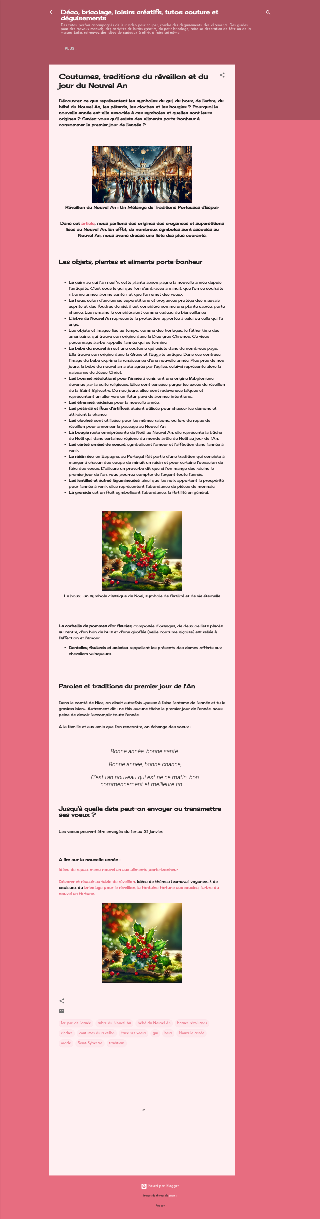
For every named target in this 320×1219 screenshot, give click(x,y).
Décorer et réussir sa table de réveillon (97, 881)
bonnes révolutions (192, 1023)
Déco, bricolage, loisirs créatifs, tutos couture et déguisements (139, 15)
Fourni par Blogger (160, 1186)
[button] (222, 76)
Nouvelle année (191, 1033)
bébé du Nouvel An (154, 1023)
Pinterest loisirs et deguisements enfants (110, 48)
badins (173, 1195)
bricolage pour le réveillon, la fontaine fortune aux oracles (141, 887)
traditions (116, 1043)
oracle (66, 1043)
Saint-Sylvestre (90, 1043)
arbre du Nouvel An (114, 1023)
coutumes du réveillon (96, 1033)
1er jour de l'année (76, 1023)
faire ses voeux (133, 1033)
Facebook (174, 48)
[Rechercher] (268, 13)
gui (155, 1033)
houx (168, 1033)
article (87, 223)
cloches (66, 1033)
